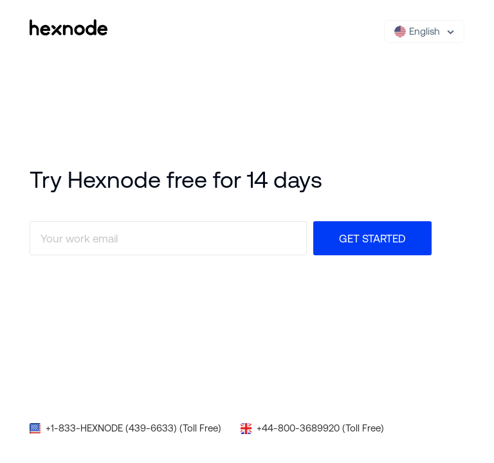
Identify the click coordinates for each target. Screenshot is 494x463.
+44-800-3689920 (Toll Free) (320, 427)
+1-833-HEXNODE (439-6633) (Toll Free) (133, 427)
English (417, 31)
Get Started (372, 238)
